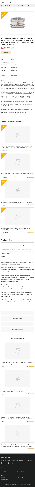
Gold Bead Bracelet (17, 313)
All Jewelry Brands (21, 477)
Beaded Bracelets (9, 5)
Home (2, 5)
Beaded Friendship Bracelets (18, 324)
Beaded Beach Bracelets (21, 5)
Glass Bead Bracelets (17, 329)
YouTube (19, 463)
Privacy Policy (4, 471)
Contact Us (19, 470)
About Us (3, 470)
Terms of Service (21, 471)
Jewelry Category (4, 479)
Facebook (5, 463)
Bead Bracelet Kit (17, 318)
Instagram (12, 463)
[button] (32, 23)
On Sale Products (4, 477)
